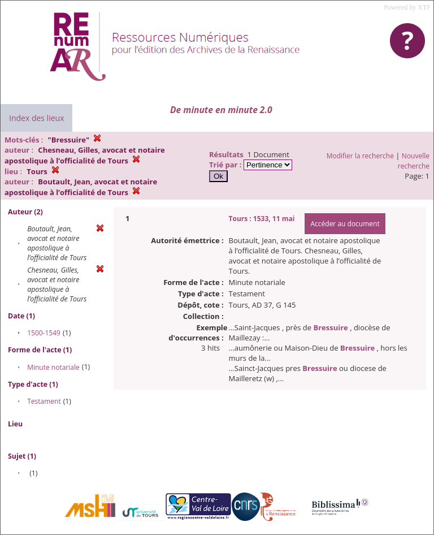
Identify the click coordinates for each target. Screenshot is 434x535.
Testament (44, 401)
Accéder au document (344, 223)
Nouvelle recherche (413, 161)
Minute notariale (53, 367)
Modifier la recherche (360, 156)
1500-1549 (43, 333)
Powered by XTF (407, 7)
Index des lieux (36, 118)
